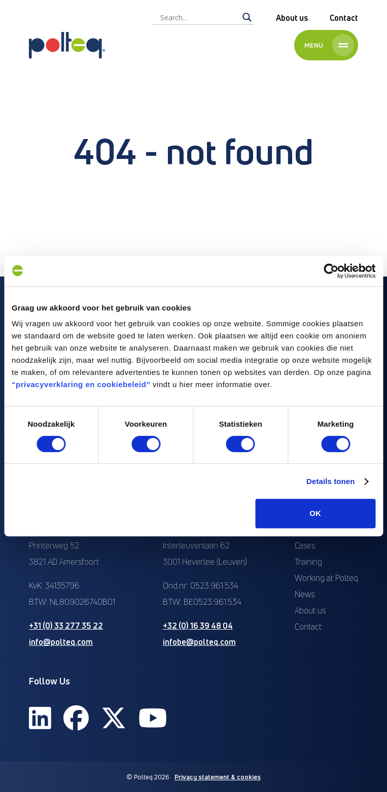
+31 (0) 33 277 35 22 (66, 625)
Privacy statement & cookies (217, 776)
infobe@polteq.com (199, 641)
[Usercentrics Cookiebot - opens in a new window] (331, 271)
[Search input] (198, 17)
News (304, 594)
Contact (344, 17)
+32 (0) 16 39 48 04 (198, 625)
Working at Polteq (326, 577)
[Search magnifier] (247, 17)
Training (308, 561)
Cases (305, 545)
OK (315, 513)
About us (292, 17)
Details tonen (330, 481)
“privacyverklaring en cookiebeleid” (81, 384)
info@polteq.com (61, 641)
